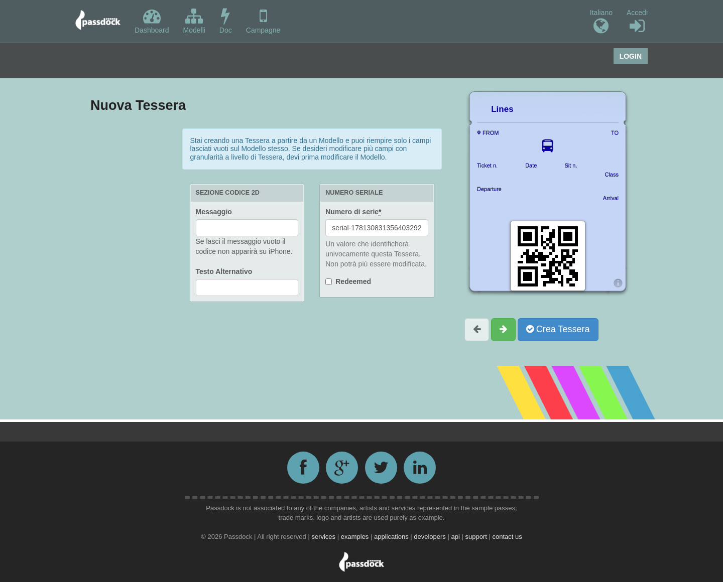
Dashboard (152, 21)
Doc (225, 21)
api (456, 536)
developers (430, 536)
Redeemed (353, 281)
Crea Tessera (558, 329)
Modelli (194, 21)
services (324, 536)
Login (631, 56)
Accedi (637, 22)
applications (392, 536)
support (477, 536)
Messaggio (214, 212)
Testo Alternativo (224, 271)
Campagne (263, 21)
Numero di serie (353, 212)
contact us (507, 536)
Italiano (601, 22)
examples (356, 536)
